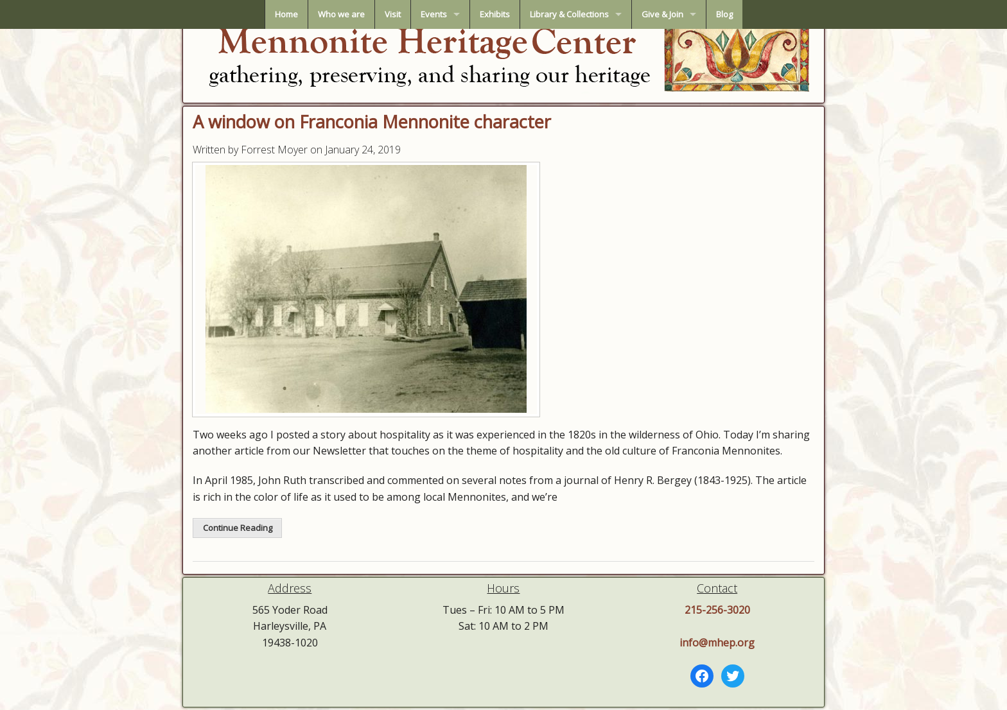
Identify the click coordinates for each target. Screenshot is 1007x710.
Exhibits (495, 14)
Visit (393, 14)
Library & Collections (569, 14)
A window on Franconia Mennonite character (372, 122)
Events (434, 14)
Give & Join (662, 14)
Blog (724, 14)
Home (286, 14)
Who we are (341, 14)
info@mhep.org (717, 643)
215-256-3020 (717, 610)
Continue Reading (237, 527)
